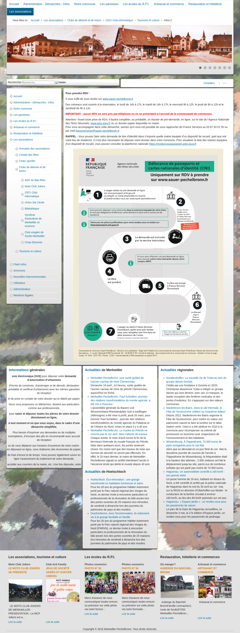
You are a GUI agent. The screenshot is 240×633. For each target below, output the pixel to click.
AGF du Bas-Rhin (35, 180)
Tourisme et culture (30, 251)
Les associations (20, 11)
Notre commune (84, 4)
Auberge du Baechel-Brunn (176, 570)
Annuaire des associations (34, 148)
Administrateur (22, 289)
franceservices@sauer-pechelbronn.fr (97, 130)
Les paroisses (109, 4)
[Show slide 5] (219, 67)
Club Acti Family (56, 564)
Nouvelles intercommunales (30, 276)
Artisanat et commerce (169, 4)
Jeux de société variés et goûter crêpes (59, 572)
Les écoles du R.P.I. (136, 4)
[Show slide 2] (205, 67)
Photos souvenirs (95, 564)
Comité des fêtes (29, 154)
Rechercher (14, 82)
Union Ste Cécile (34, 202)
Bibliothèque (32, 208)
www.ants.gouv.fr (100, 123)
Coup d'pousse (33, 242)
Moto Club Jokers (35, 186)
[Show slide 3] (210, 67)
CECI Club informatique (32, 194)
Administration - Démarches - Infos (46, 4)
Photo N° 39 (93, 568)
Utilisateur (19, 282)
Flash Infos (20, 264)
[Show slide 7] (229, 67)
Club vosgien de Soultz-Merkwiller (35, 234)
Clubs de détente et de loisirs (32, 169)
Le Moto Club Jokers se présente (24, 570)
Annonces (19, 270)
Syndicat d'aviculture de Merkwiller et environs (33, 220)
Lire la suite (15, 621)
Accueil (14, 4)
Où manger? (168, 564)
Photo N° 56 (130, 568)
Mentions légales (23, 295)
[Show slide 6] (224, 67)
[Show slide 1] (200, 67)
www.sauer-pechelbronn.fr (118, 98)
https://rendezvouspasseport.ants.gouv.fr (172, 143)
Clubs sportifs (27, 160)
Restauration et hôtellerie (205, 4)
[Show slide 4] (214, 67)
